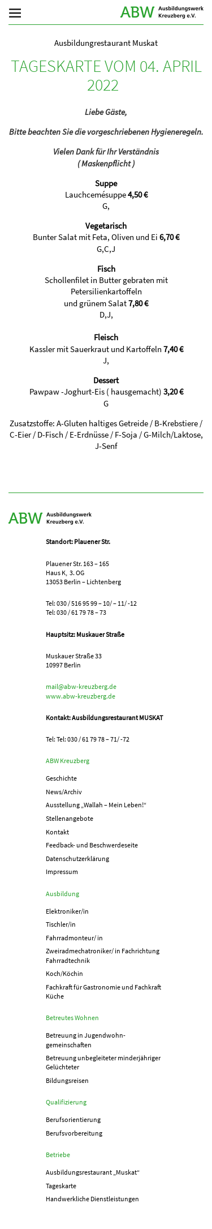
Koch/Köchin (64, 973)
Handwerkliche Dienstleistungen (92, 1198)
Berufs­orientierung (73, 1119)
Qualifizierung (66, 1102)
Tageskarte (61, 1185)
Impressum (62, 871)
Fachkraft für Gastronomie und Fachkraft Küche (103, 991)
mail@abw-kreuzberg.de (81, 686)
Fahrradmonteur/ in (74, 937)
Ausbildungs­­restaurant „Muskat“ (93, 1172)
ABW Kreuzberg (162, 12)
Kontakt (57, 832)
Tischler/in (61, 924)
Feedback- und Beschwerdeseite (92, 845)
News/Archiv (64, 791)
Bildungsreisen (67, 1080)
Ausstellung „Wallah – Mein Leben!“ (96, 804)
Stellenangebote (69, 818)
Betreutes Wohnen (72, 1017)
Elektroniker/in (67, 911)
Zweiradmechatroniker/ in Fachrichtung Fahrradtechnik (102, 955)
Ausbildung (62, 893)
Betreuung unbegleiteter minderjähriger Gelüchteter (103, 1062)
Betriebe (58, 1154)
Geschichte (61, 778)
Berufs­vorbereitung (74, 1133)
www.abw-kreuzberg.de (80, 696)
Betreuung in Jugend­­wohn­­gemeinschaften (86, 1039)
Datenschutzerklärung (77, 858)
